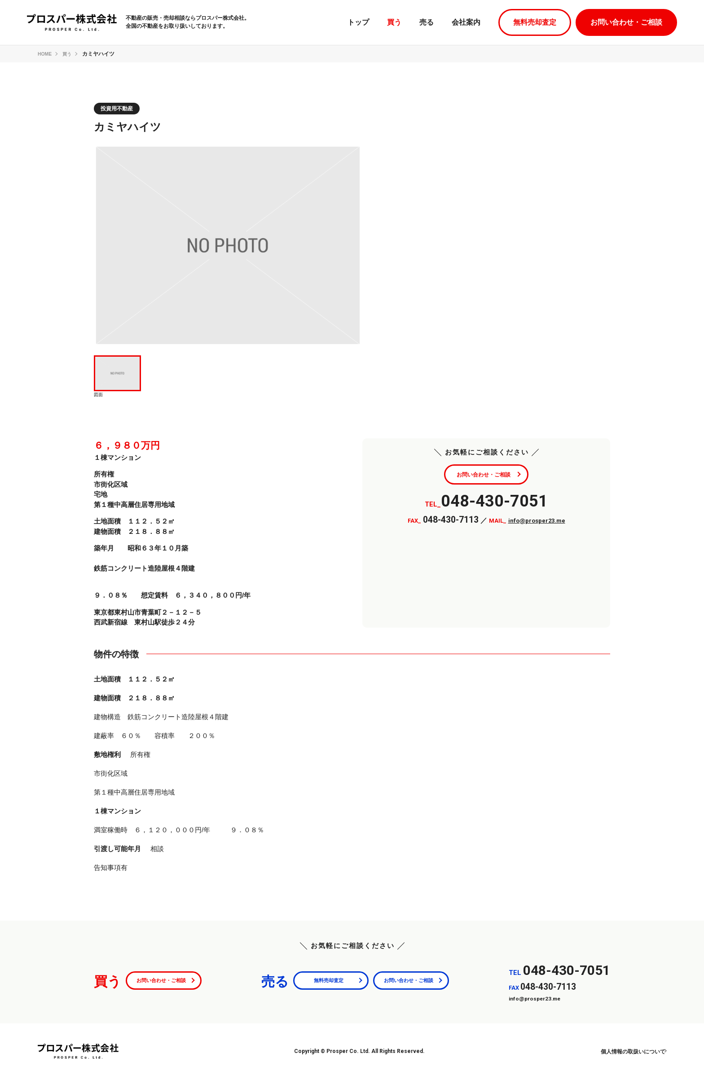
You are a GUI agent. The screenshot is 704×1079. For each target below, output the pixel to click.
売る (426, 22)
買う (394, 22)
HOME (46, 54)
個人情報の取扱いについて (623, 1051)
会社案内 (466, 22)
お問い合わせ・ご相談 (626, 22)
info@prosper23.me (536, 523)
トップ (358, 22)
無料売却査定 (534, 22)
